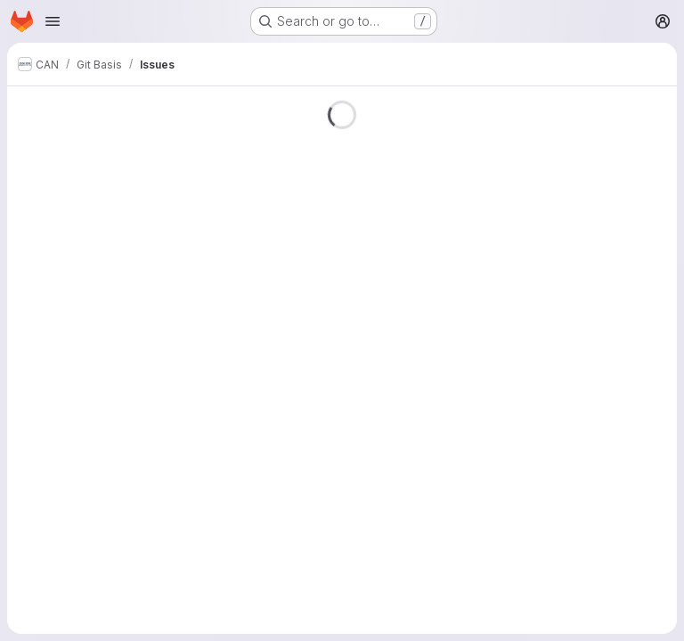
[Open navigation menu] (52, 21)
